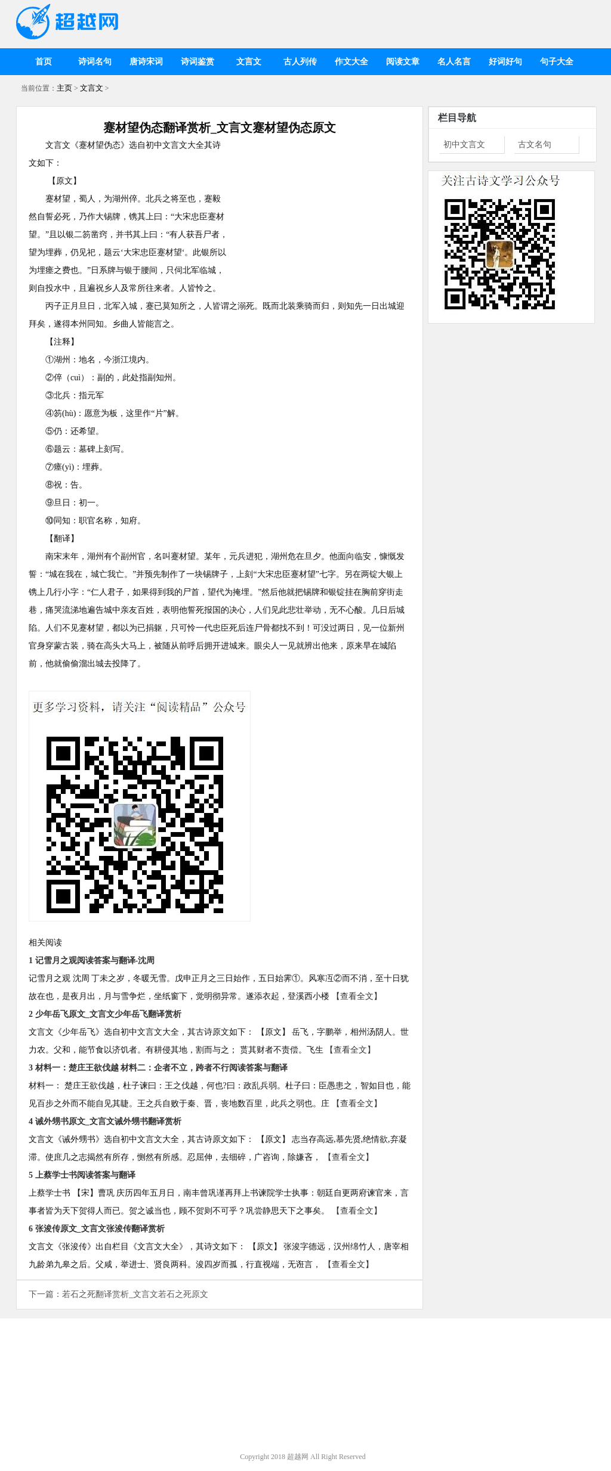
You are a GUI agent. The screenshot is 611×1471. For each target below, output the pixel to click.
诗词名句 (95, 61)
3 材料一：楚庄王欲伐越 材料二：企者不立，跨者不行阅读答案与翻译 (158, 1067)
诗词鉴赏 (197, 61)
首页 (43, 61)
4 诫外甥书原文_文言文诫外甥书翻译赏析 (105, 1121)
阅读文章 (402, 61)
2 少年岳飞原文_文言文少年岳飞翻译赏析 (105, 1014)
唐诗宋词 (146, 61)
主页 (64, 87)
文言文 (248, 61)
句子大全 (556, 61)
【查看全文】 (357, 996)
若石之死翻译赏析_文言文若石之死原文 (135, 1294)
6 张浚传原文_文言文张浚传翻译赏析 (97, 1228)
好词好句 (505, 61)
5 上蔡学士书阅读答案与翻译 (82, 1175)
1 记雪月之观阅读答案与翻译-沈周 (92, 960)
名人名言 (454, 61)
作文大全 (351, 61)
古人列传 (300, 61)
